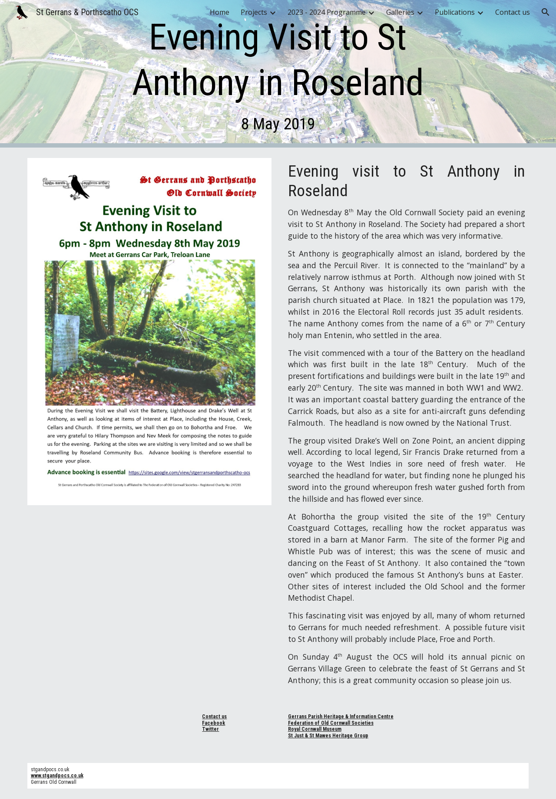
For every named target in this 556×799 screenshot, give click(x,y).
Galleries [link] (400, 12)
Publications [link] (455, 12)
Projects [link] (254, 12)
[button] (545, 12)
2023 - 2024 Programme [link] (327, 12)
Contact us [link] (512, 12)
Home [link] (219, 12)
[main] (278, 74)
